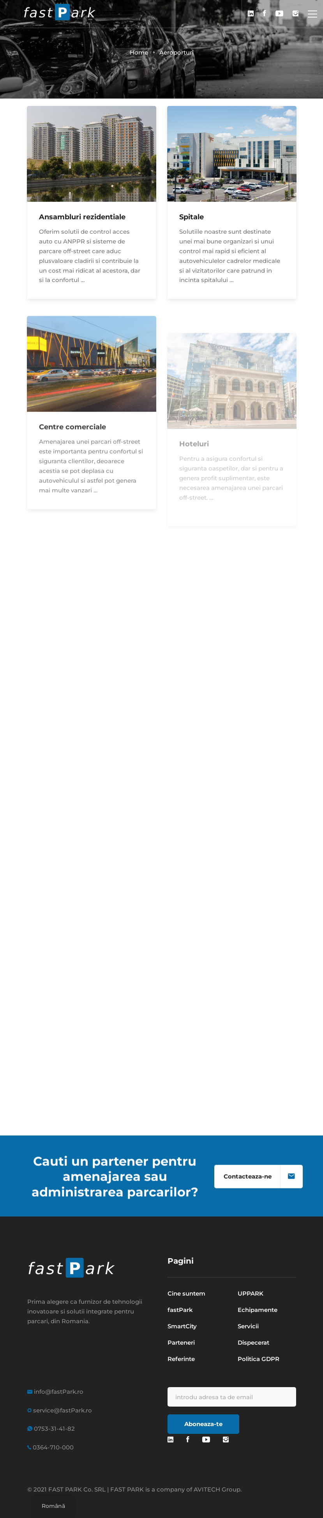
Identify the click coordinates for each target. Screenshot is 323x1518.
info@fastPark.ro (57, 1391)
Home (139, 52)
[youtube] (206, 1440)
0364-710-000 (52, 1447)
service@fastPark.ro (62, 1410)
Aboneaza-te (203, 1424)
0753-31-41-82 (53, 1428)
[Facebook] (188, 1440)
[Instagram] (225, 1440)
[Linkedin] (170, 1440)
